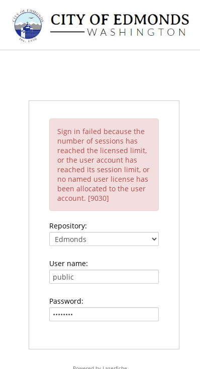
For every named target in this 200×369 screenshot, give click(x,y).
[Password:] (104, 314)
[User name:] (104, 277)
